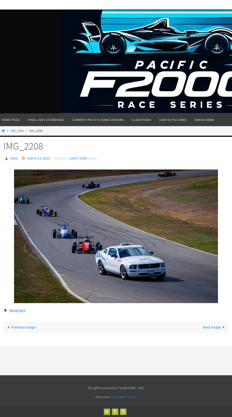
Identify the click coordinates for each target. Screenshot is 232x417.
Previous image (21, 327)
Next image (214, 327)
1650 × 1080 (78, 158)
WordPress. (130, 397)
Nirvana (115, 397)
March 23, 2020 (38, 158)
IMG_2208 (17, 131)
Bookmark (17, 310)
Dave (14, 158)
